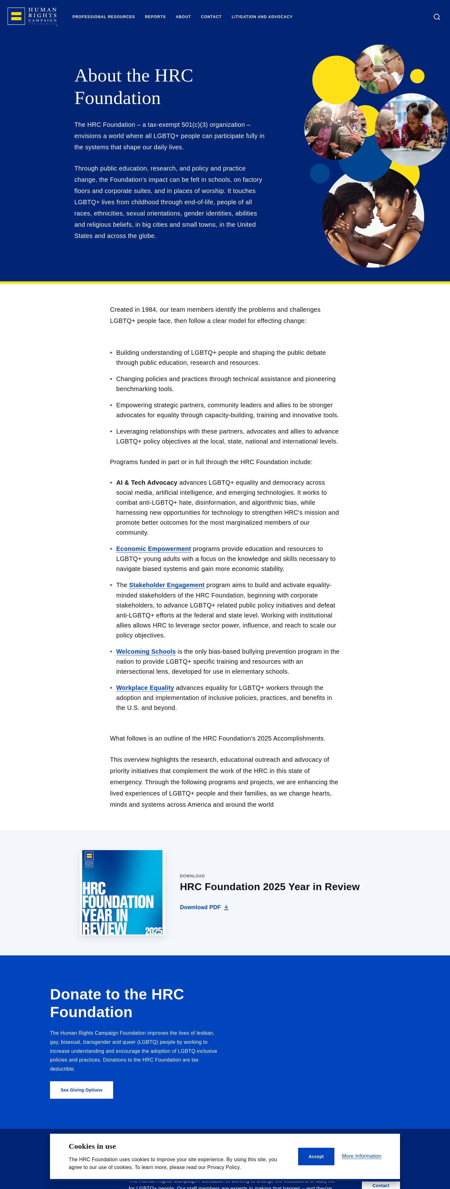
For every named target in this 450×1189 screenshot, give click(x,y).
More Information (361, 1156)
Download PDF (205, 907)
